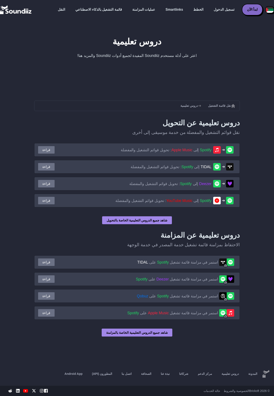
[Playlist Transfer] (16, 9)
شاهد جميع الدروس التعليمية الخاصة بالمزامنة (137, 332)
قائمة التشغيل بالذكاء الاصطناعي (98, 9)
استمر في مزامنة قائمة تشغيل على (177, 262)
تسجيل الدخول (224, 9)
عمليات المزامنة (143, 9)
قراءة (46, 150)
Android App (73, 373)
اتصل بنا (127, 373)
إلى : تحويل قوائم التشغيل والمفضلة (166, 150)
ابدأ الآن (252, 9)
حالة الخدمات (212, 391)
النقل (61, 9)
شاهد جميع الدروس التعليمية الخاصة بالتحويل (137, 220)
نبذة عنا (165, 373)
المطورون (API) (102, 373)
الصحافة (146, 373)
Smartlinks (174, 9)
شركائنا (183, 373)
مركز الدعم (205, 373)
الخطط (198, 9)
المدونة (252, 373)
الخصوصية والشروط (236, 391)
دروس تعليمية (230, 373)
